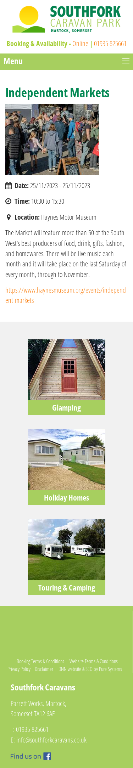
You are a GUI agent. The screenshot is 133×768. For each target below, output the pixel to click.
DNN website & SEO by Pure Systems (90, 668)
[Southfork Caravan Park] (66, 18)
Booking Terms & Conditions (40, 661)
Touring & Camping (66, 587)
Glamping (66, 407)
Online (80, 43)
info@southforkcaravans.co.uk (51, 740)
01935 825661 (110, 43)
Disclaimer (44, 668)
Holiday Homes (66, 497)
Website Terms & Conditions (94, 661)
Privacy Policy (19, 668)
